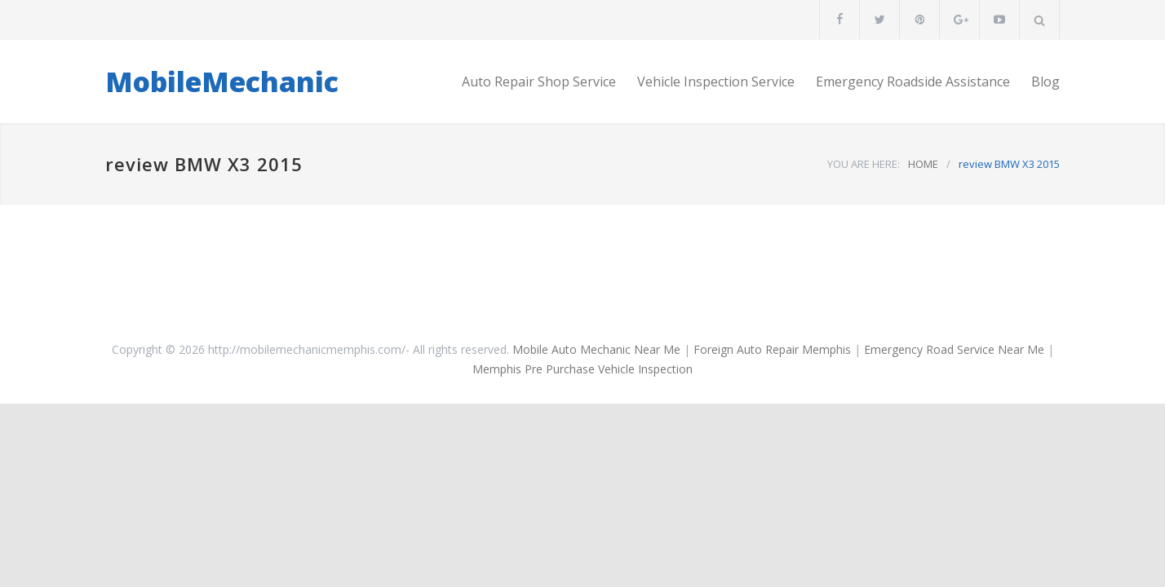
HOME (923, 164)
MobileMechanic (222, 81)
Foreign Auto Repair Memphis (772, 349)
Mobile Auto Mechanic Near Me (596, 349)
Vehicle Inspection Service (716, 81)
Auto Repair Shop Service (539, 81)
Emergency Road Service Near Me (954, 349)
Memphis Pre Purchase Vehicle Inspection (582, 369)
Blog (1045, 81)
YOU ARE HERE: (863, 164)
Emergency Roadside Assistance (913, 81)
